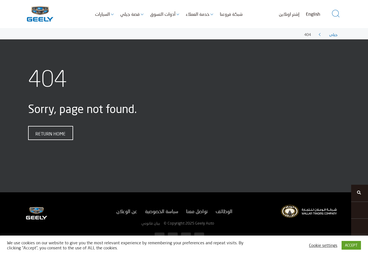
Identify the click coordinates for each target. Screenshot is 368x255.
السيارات (102, 14)
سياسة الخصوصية (161, 211)
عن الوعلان (126, 211)
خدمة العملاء (197, 14)
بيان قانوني (150, 223)
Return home (50, 133)
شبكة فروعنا (231, 14)
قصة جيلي (130, 14)
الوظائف (224, 211)
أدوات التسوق (162, 14)
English (313, 14)
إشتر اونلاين (289, 14)
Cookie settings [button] (323, 245)
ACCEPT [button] (351, 245)
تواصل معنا (197, 211)
